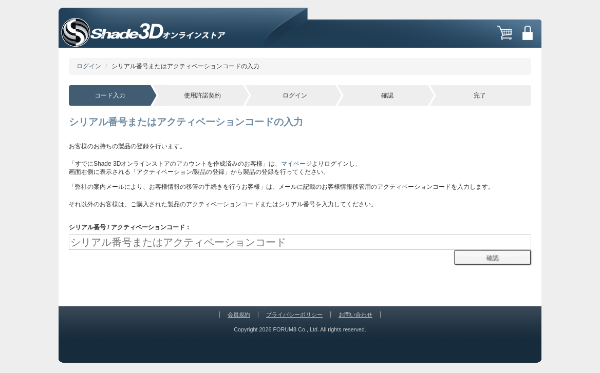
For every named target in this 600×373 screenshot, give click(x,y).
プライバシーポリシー (294, 314)
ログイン (89, 66)
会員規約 (239, 314)
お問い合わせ (355, 314)
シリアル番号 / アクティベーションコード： (130, 227)
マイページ (296, 163)
